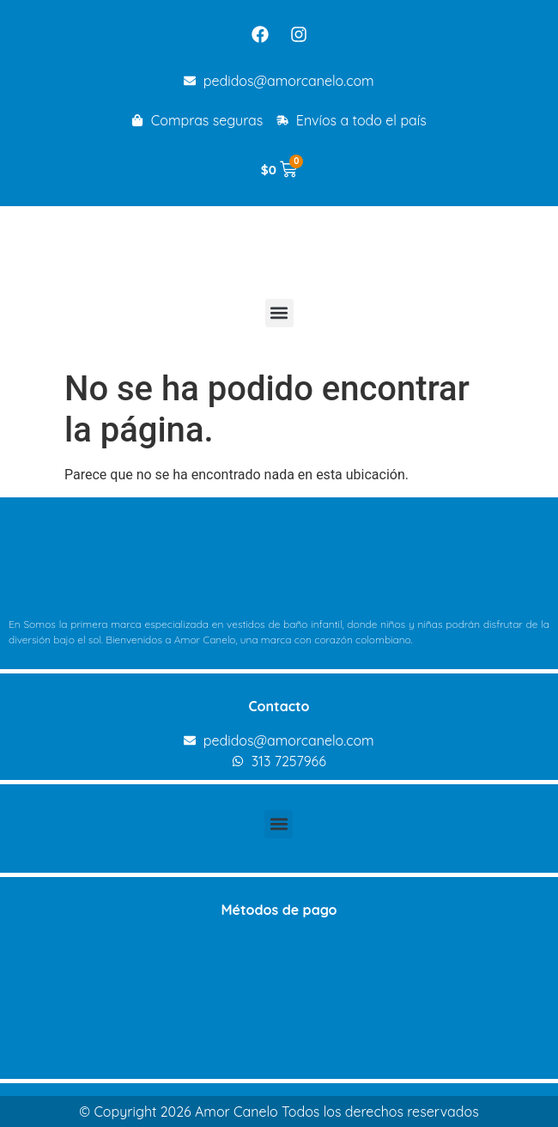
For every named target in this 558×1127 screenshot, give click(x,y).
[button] (279, 313)
